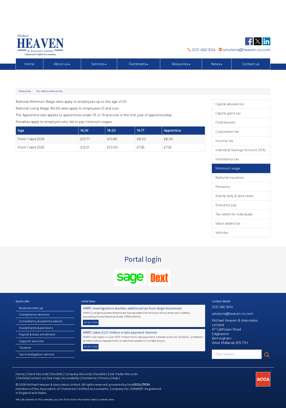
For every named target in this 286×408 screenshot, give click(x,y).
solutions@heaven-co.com (244, 20)
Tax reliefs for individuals (233, 214)
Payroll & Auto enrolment (37, 334)
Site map (53, 378)
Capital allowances (229, 104)
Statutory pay (226, 205)
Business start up (31, 308)
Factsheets (138, 34)
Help (114, 378)
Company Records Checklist (85, 374)
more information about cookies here (91, 399)
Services (99, 34)
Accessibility (71, 378)
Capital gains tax (228, 113)
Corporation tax (227, 132)
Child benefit (225, 122)
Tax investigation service (36, 354)
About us (62, 34)
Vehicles (221, 233)
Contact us (250, 34)
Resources (181, 34)
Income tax (224, 141)
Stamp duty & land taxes (234, 196)
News (216, 34)
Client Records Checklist (44, 374)
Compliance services (34, 314)
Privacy (104, 378)
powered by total (129, 384)
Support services (31, 341)
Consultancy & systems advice (40, 321)
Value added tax (227, 223)
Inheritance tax (227, 159)
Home (29, 34)
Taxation (25, 347)
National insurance (229, 178)
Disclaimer (89, 378)
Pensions (222, 187)
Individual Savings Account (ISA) (240, 150)
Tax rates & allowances (49, 91)
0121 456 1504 (201, 20)
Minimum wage (227, 168)
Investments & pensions (36, 328)
